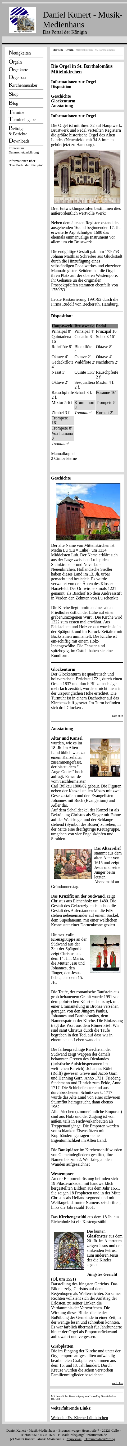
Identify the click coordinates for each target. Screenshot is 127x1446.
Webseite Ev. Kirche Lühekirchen (79, 1417)
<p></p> (26, 157)
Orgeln (70, 49)
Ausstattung (62, 105)
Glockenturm (63, 101)
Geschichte (61, 96)
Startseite (58, 49)
